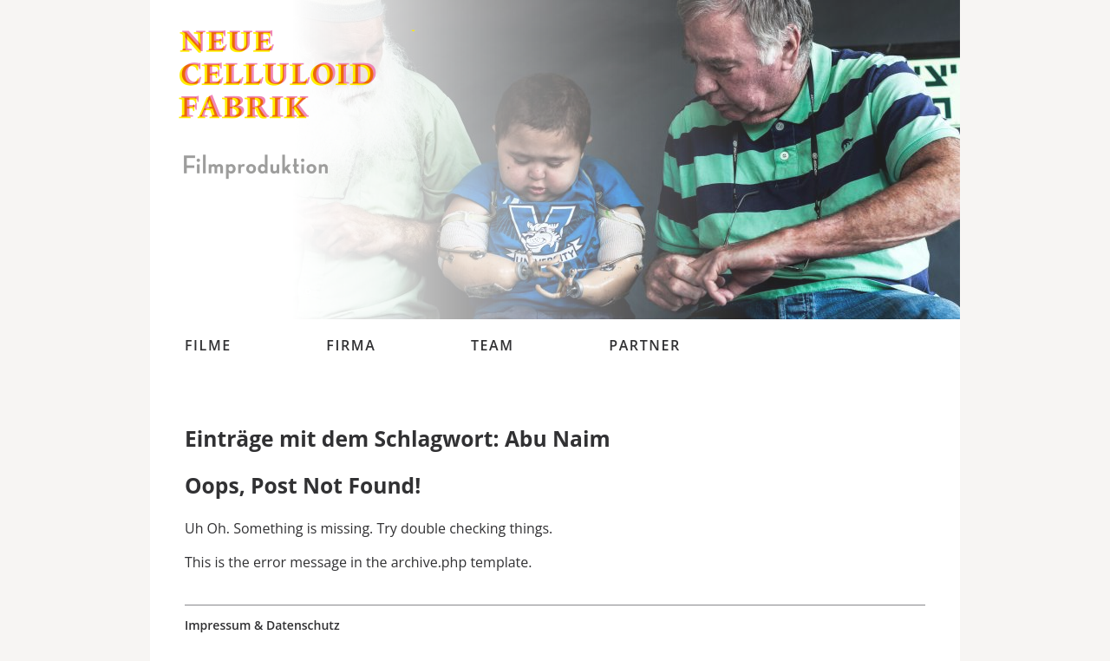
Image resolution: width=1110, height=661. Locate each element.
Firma (350, 345)
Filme (208, 345)
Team (492, 345)
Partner (645, 345)
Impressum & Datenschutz (262, 625)
